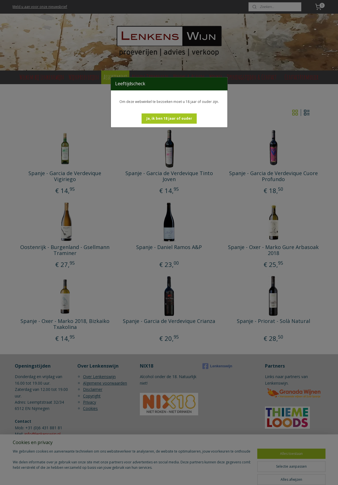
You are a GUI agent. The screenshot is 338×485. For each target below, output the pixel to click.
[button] (169, 118)
